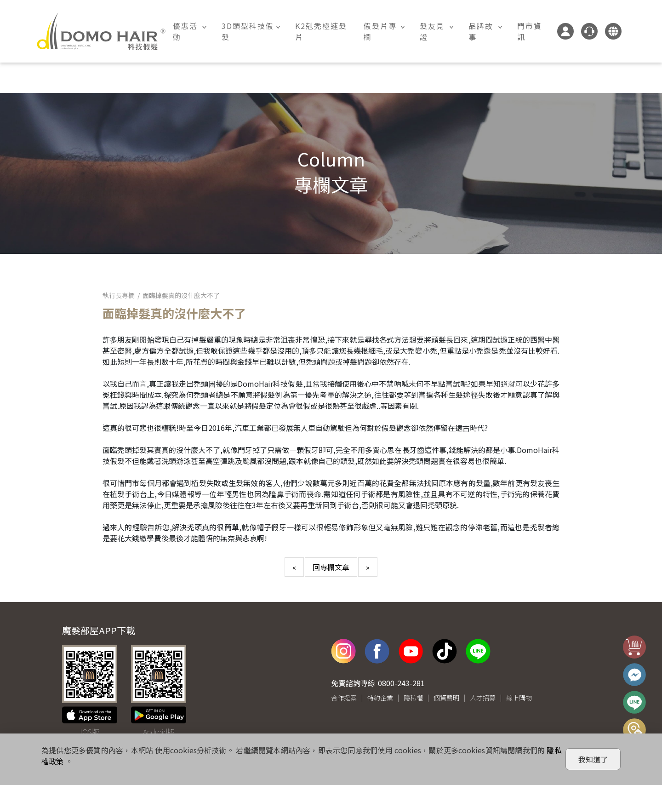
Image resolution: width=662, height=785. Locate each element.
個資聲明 (446, 698)
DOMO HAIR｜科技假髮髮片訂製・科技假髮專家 (101, 31)
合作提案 (344, 698)
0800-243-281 (401, 683)
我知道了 (593, 759)
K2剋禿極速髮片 (321, 31)
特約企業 (380, 698)
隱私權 (413, 698)
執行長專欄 (119, 295)
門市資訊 (529, 31)
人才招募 (483, 698)
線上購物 (519, 698)
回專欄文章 (331, 567)
